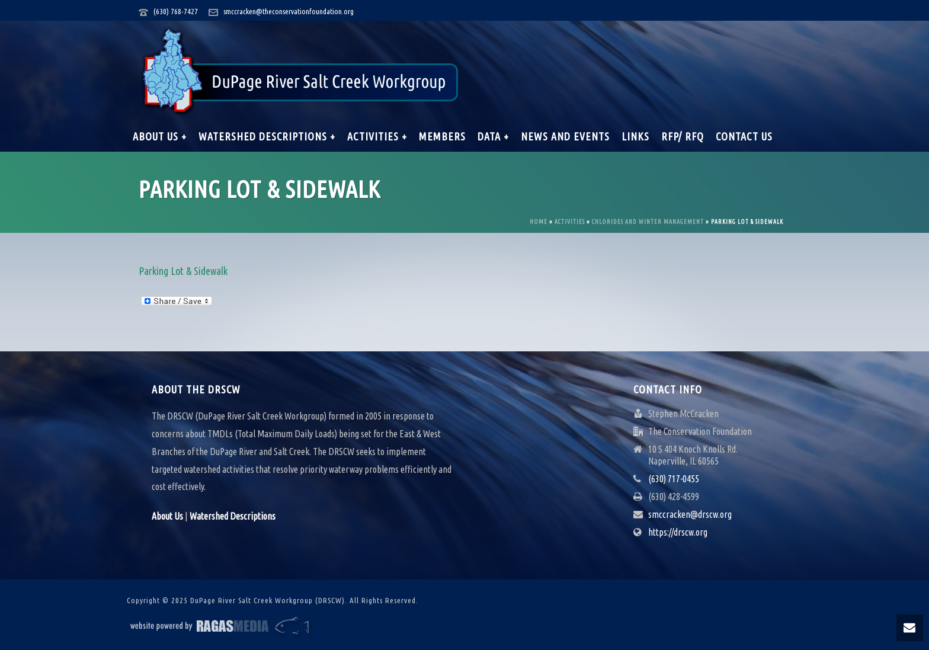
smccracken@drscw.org (690, 514)
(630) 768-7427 (175, 11)
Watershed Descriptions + (266, 136)
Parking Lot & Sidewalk (183, 271)
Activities (570, 222)
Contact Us (744, 136)
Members (442, 136)
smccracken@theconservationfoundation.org (288, 11)
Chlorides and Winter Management (648, 222)
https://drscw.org (677, 532)
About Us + (160, 136)
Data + (493, 136)
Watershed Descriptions (233, 516)
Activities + (377, 136)
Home (538, 222)
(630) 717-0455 (673, 478)
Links (635, 136)
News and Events (565, 136)
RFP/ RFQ (682, 136)
